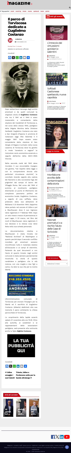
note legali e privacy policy (45, 445)
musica (30, 11)
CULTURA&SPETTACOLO (55, 59)
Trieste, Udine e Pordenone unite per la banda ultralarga (25, 375)
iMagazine (10, 445)
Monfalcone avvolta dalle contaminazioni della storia (55, 179)
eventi (12, 11)
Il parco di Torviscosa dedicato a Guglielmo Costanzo (17, 27)
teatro (42, 11)
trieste (24, 11)
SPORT (63, 103)
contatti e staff (18, 445)
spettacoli (36, 11)
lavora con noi (27, 445)
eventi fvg (18, 11)
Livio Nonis (52, 101)
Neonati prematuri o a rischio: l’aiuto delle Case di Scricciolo (54, 225)
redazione (18, 39)
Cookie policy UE (59, 445)
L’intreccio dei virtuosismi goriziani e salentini (54, 47)
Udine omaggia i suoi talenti (10, 375)
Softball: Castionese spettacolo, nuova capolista (56, 93)
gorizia (47, 11)
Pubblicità (34, 445)
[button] (70, 8)
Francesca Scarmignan (56, 187)
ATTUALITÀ (52, 239)
